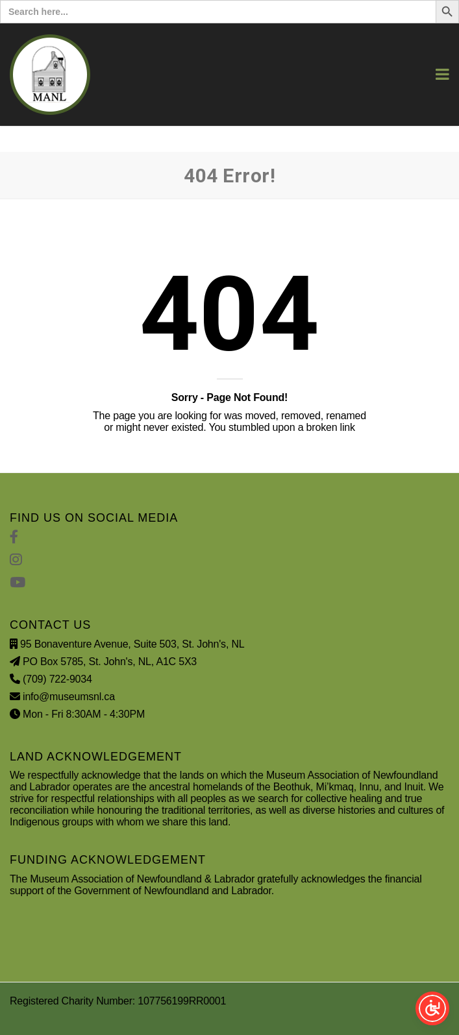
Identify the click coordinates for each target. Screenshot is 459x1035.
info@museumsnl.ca (69, 696)
